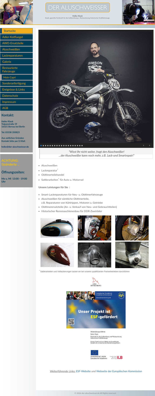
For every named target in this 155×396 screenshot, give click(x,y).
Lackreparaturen (12, 55)
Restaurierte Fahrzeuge (10, 69)
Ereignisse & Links (13, 89)
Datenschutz (10, 95)
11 (64, 145)
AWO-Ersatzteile (12, 43)
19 (82, 145)
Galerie (6, 61)
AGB (5, 108)
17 (77, 145)
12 (66, 145)
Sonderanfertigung (14, 83)
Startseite (10, 30)
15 (73, 145)
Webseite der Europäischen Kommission (119, 371)
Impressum (9, 102)
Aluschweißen (11, 49)
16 (75, 145)
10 (62, 145)
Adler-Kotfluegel (12, 37)
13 (68, 145)
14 (71, 145)
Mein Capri (9, 77)
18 (80, 145)
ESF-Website (83, 371)
